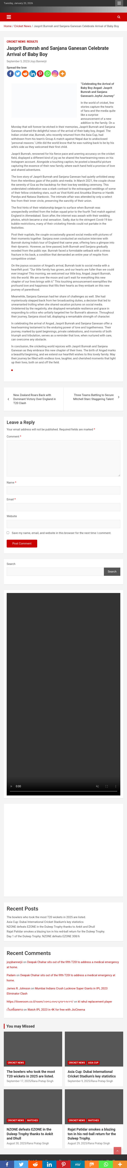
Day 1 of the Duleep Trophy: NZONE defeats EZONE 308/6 (43, 936)
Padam (11, 975)
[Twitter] (17, 73)
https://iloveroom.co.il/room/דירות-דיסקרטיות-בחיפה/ (40, 1001)
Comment (14, 436)
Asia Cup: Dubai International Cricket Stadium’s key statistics (45, 922)
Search (11, 564)
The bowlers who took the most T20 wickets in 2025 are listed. (46, 917)
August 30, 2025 (16, 1143)
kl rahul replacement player (95, 1001)
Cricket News (16, 41)
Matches (32, 1120)
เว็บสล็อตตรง (15, 1009)
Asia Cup (93, 1062)
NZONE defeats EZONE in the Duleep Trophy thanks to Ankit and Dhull (51, 926)
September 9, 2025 (79, 1081)
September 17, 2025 (19, 1081)
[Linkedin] (32, 73)
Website (12, 516)
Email (11, 499)
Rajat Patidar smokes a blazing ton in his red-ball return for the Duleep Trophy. (56, 931)
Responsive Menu (119, 3)
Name (11, 482)
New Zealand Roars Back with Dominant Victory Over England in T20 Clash (34, 399)
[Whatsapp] (47, 73)
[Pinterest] (40, 73)
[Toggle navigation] (9, 17)
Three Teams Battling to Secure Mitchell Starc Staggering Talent (93, 397)
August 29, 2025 (77, 1143)
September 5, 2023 (18, 61)
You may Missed (20, 1026)
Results (32, 41)
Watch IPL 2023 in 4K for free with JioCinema (56, 1009)
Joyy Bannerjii (38, 61)
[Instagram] (55, 73)
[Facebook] (10, 73)
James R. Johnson (18, 988)
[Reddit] (25, 73)
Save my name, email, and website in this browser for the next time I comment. (61, 533)
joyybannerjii (15, 962)
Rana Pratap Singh (43, 1081)
